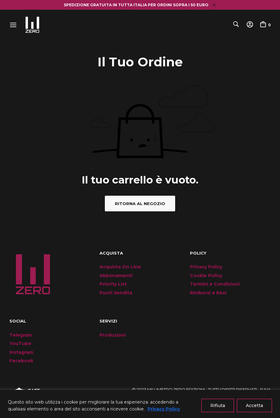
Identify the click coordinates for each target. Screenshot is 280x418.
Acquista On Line (120, 267)
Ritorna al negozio (140, 203)
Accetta (254, 405)
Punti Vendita (116, 293)
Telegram (20, 335)
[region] (140, 404)
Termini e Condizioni (215, 284)
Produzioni (113, 335)
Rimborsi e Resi (208, 293)
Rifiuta (217, 405)
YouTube (20, 343)
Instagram (21, 352)
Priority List (113, 284)
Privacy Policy (164, 409)
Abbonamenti (116, 275)
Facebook (21, 361)
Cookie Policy (206, 275)
